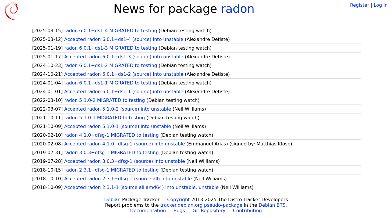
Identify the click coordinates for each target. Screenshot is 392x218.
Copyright (178, 199)
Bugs (179, 210)
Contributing (247, 210)
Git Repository (209, 210)
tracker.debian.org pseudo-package (201, 205)
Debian (112, 199)
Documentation (148, 210)
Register (359, 5)
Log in (381, 5)
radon (238, 8)
